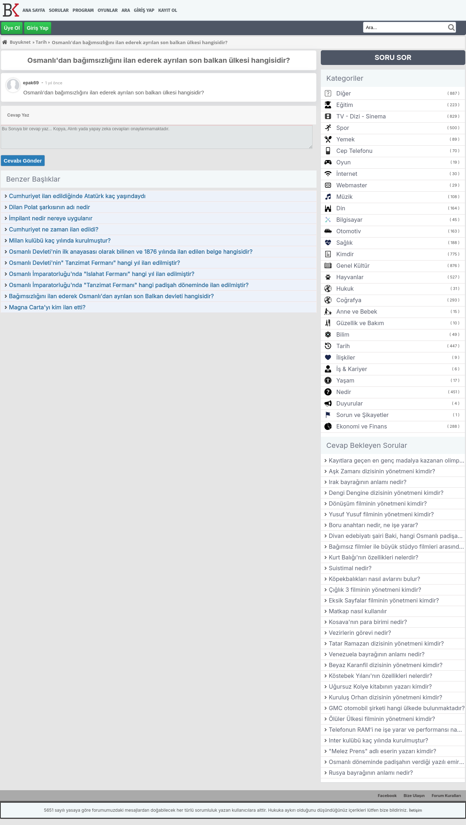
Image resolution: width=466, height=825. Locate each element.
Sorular (58, 10)
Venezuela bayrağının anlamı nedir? (376, 654)
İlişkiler (345, 357)
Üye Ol (12, 28)
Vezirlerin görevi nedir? (360, 632)
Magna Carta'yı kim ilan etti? (47, 307)
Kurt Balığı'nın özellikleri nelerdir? (373, 557)
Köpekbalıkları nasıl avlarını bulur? (374, 578)
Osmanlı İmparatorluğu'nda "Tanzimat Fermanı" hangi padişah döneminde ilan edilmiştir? (128, 285)
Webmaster (351, 185)
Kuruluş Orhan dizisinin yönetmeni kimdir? (385, 697)
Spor (342, 127)
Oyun (343, 162)
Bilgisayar (349, 219)
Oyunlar (108, 10)
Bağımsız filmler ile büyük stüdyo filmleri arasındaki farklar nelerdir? (397, 546)
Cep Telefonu (354, 150)
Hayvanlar (349, 277)
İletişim (415, 810)
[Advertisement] (159, 367)
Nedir (343, 391)
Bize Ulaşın (414, 795)
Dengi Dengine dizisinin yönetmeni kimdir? (386, 492)
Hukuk (344, 288)
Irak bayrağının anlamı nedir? (367, 482)
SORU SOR (393, 57)
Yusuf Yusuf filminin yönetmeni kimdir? (381, 514)
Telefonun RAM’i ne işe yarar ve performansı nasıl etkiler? (397, 729)
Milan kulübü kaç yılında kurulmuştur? (60, 240)
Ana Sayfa (34, 10)
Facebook (387, 795)
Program (83, 10)
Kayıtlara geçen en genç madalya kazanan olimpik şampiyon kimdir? (397, 460)
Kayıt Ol (167, 10)
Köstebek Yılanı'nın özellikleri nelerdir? (380, 675)
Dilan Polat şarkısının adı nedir (49, 207)
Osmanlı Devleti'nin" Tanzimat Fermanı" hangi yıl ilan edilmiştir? (94, 262)
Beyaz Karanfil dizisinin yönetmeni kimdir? (385, 665)
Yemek (345, 139)
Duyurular (349, 403)
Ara (126, 10)
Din (340, 208)
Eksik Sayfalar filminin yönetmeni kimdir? (384, 600)
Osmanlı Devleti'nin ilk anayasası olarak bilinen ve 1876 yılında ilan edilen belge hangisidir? (130, 251)
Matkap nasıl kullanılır (358, 611)
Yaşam (345, 380)
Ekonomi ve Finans (361, 426)
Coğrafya (348, 300)
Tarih (343, 346)
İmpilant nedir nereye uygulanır (50, 218)
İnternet (346, 173)
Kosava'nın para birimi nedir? (368, 621)
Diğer (343, 93)
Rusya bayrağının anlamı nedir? (371, 772)
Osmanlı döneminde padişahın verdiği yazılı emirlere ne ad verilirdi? (397, 761)
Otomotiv (348, 231)
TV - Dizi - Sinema (361, 116)
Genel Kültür (353, 265)
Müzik (344, 196)
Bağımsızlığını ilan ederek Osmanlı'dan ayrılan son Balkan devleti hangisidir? (111, 296)
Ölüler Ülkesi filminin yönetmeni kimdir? (382, 718)
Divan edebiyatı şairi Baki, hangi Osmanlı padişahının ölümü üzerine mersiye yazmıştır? (397, 535)
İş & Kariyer (351, 368)
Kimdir (345, 254)
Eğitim (344, 104)
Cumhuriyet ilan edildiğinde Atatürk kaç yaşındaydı (77, 196)
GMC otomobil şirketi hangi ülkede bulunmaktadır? (397, 708)
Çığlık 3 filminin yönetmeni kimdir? (375, 589)
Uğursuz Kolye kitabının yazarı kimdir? (380, 686)
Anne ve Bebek (356, 311)
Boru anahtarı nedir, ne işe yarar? (373, 525)
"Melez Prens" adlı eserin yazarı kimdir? (382, 751)
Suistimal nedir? (350, 568)
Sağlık (344, 242)
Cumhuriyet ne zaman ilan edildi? (53, 229)
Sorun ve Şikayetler (362, 414)
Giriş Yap (144, 10)
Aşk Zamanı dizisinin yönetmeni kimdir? (382, 471)
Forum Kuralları (446, 795)
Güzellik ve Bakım (360, 323)
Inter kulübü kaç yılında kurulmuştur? (378, 740)
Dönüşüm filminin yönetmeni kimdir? (378, 503)
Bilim (342, 334)
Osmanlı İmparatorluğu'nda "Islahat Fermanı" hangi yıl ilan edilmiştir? (101, 273)
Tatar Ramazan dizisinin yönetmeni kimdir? (386, 643)
